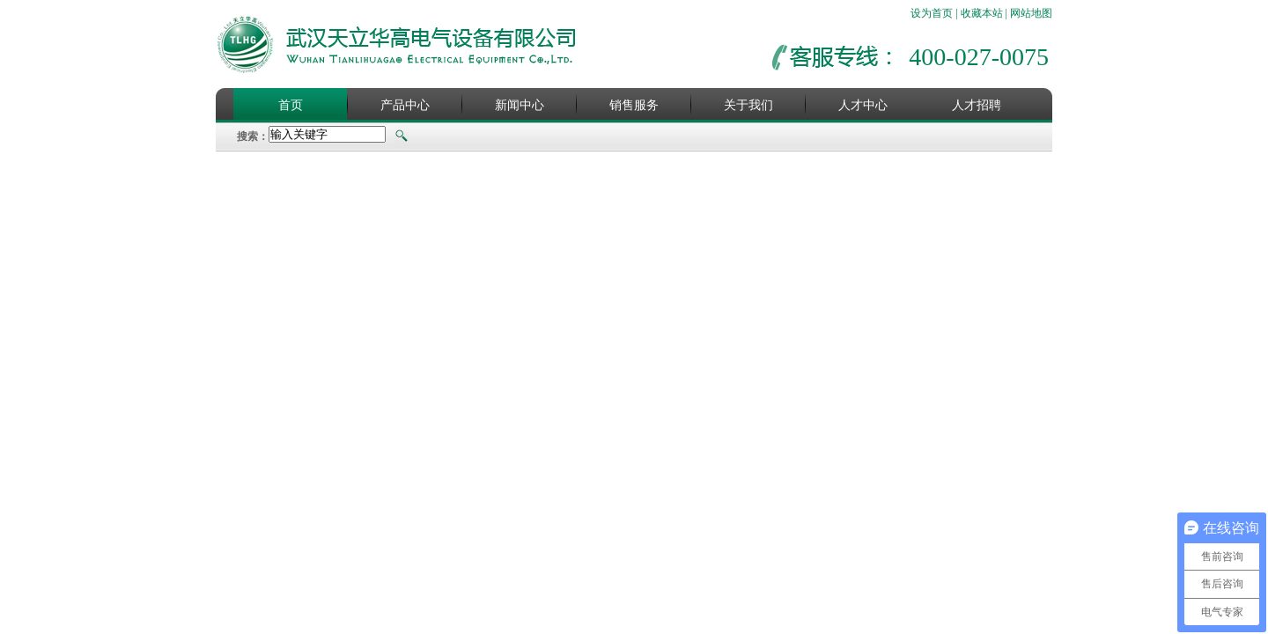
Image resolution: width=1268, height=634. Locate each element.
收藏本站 (982, 13)
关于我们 (748, 105)
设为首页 (931, 13)
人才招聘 (976, 105)
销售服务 (634, 105)
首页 (290, 105)
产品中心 (405, 105)
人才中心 (863, 105)
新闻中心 (519, 105)
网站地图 (1031, 13)
